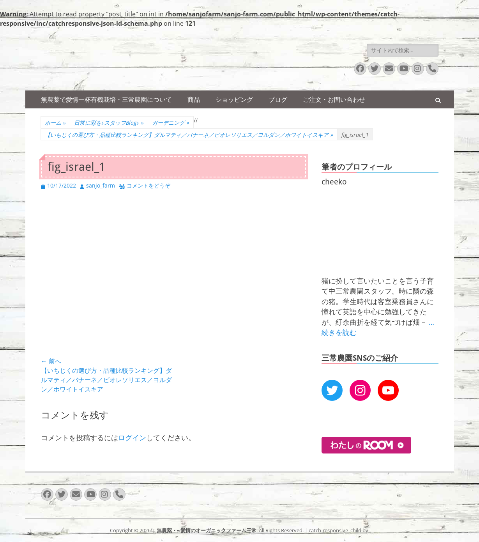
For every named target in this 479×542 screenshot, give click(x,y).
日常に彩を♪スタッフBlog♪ (109, 123)
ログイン (132, 437)
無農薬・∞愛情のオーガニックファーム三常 (206, 530)
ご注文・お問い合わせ (334, 99)
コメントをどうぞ (148, 185)
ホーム (55, 123)
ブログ (278, 99)
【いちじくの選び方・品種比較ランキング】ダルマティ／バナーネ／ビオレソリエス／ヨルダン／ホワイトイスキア (189, 135)
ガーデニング (170, 123)
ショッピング (234, 99)
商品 (193, 99)
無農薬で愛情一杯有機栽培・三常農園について (106, 99)
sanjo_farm (100, 185)
